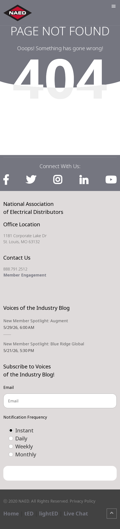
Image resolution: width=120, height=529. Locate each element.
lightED (48, 513)
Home (11, 513)
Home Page (60, 115)
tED (28, 513)
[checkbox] (60, 442)
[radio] (64, 430)
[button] (113, 6)
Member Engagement (24, 275)
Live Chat (76, 513)
